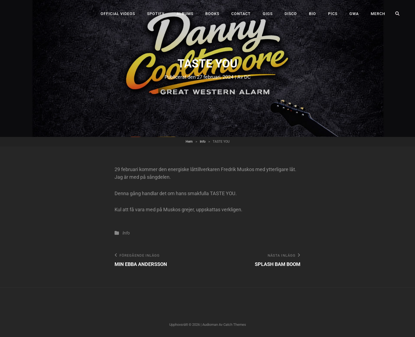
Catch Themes (234, 325)
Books (212, 13)
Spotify (156, 13)
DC (247, 77)
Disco (291, 13)
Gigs (268, 13)
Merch (378, 13)
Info (203, 141)
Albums (185, 13)
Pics (332, 13)
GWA (354, 13)
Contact (241, 13)
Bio (312, 13)
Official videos (118, 13)
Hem (189, 141)
